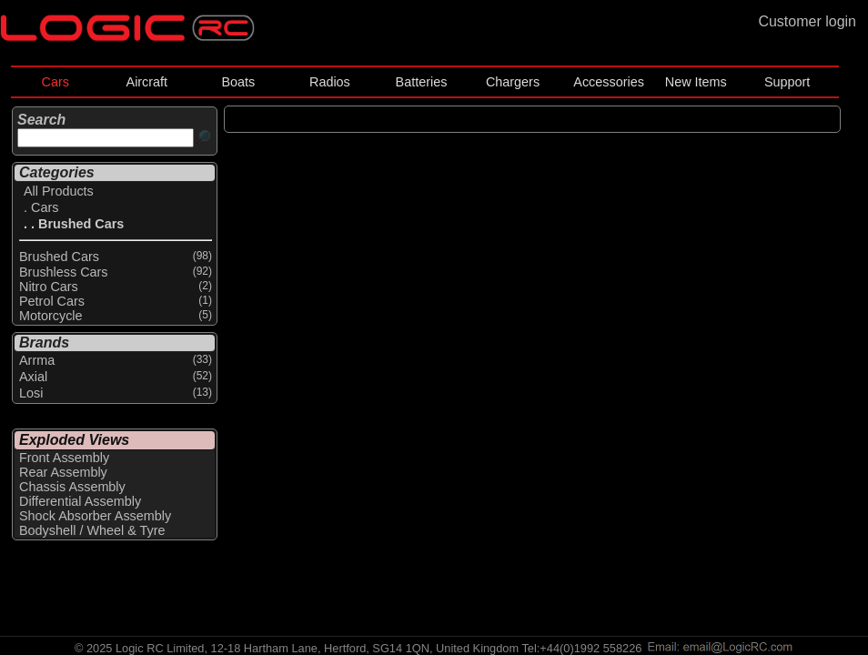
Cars (55, 82)
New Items (696, 82)
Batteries (422, 82)
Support (787, 82)
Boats (238, 82)
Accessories (608, 82)
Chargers (513, 82)
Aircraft (147, 82)
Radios (329, 82)
